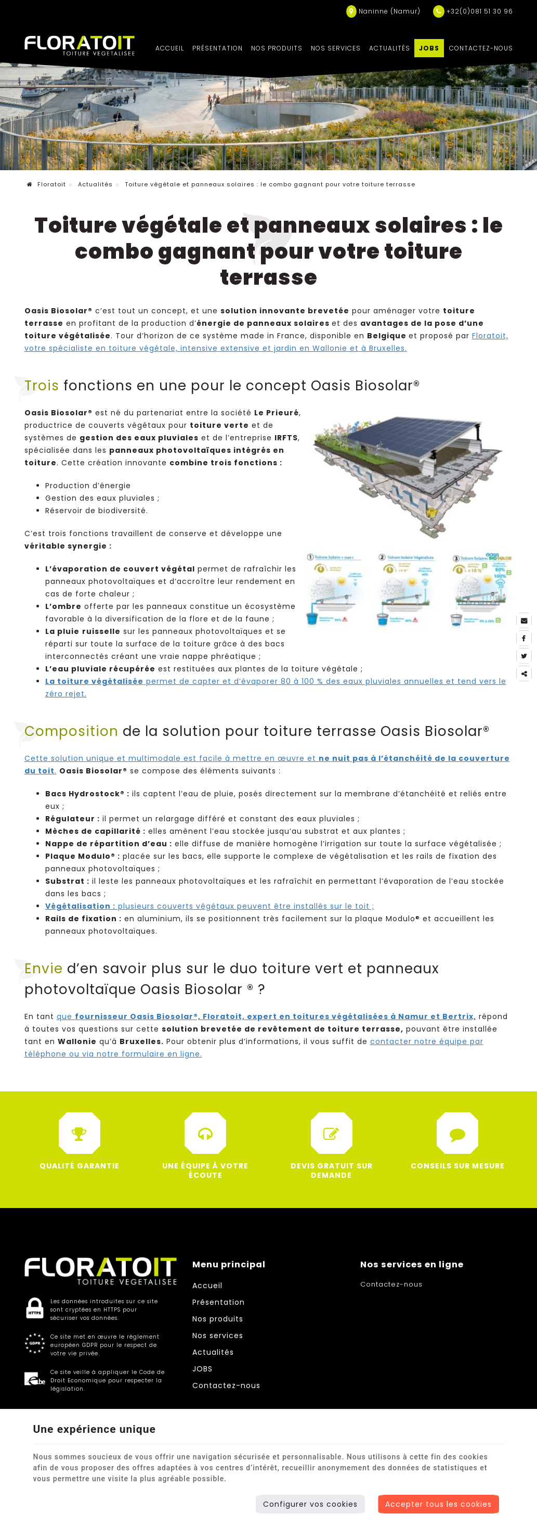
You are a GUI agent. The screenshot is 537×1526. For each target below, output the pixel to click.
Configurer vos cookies (310, 1504)
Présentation (217, 48)
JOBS (429, 48)
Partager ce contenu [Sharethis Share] (524, 673)
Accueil (169, 48)
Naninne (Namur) (383, 11)
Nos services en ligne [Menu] (412, 1264)
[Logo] (79, 45)
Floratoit (46, 184)
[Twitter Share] (524, 656)
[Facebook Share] (524, 638)
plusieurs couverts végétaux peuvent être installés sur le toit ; (209, 906)
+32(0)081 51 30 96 (473, 11)
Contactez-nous (481, 48)
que (266, 1016)
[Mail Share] (524, 620)
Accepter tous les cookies (438, 1504)
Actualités (389, 48)
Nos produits (277, 48)
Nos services (336, 48)
